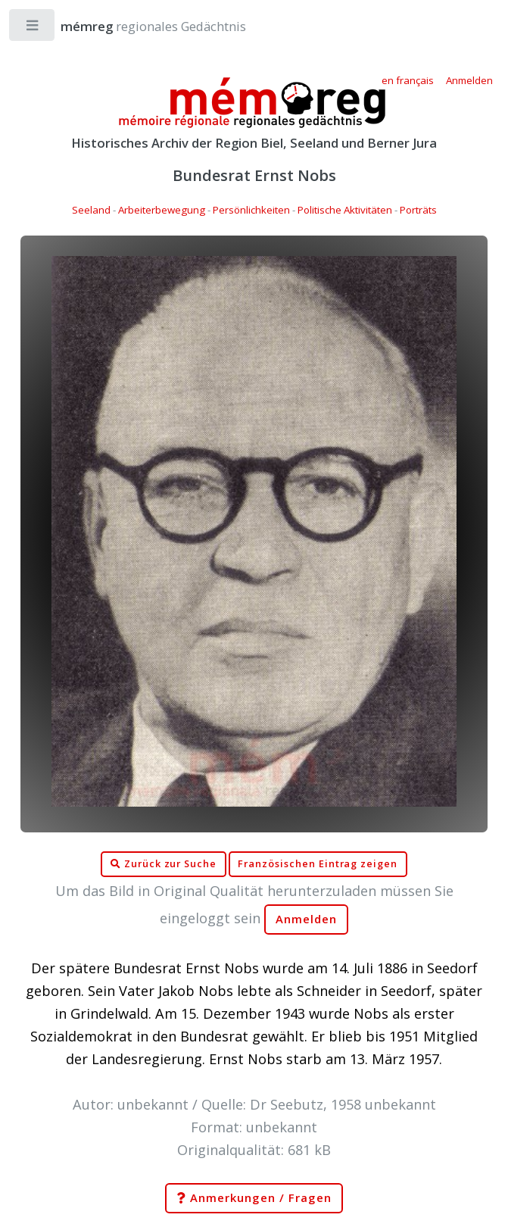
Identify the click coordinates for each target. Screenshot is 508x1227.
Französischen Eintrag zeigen (317, 864)
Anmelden (307, 919)
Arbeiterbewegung (161, 210)
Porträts (418, 210)
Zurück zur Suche (164, 864)
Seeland (91, 210)
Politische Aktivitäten (345, 210)
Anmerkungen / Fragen (253, 1198)
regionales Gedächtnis (138, 26)
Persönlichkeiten (251, 210)
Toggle (33, 28)
